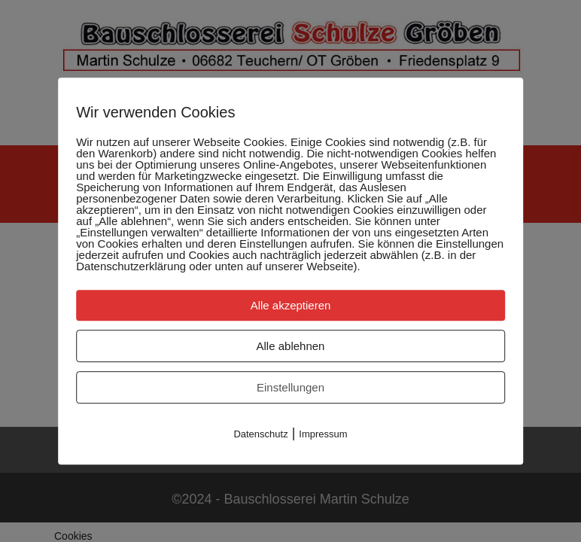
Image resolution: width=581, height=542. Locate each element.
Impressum (323, 434)
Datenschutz (260, 434)
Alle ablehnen (291, 346)
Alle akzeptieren (291, 305)
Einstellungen (290, 387)
